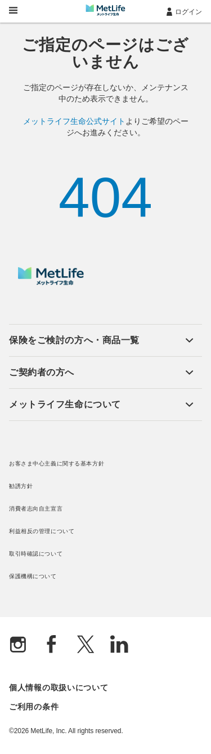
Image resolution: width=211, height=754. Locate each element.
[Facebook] (52, 645)
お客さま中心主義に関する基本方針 (56, 463)
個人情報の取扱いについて (58, 687)
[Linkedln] (119, 645)
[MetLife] (51, 282)
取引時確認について (35, 554)
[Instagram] (18, 645)
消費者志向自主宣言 (35, 508)
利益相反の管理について (41, 531)
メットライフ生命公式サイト (74, 121)
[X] (86, 645)
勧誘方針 (21, 486)
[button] (101, 340)
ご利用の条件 (34, 706)
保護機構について (33, 576)
